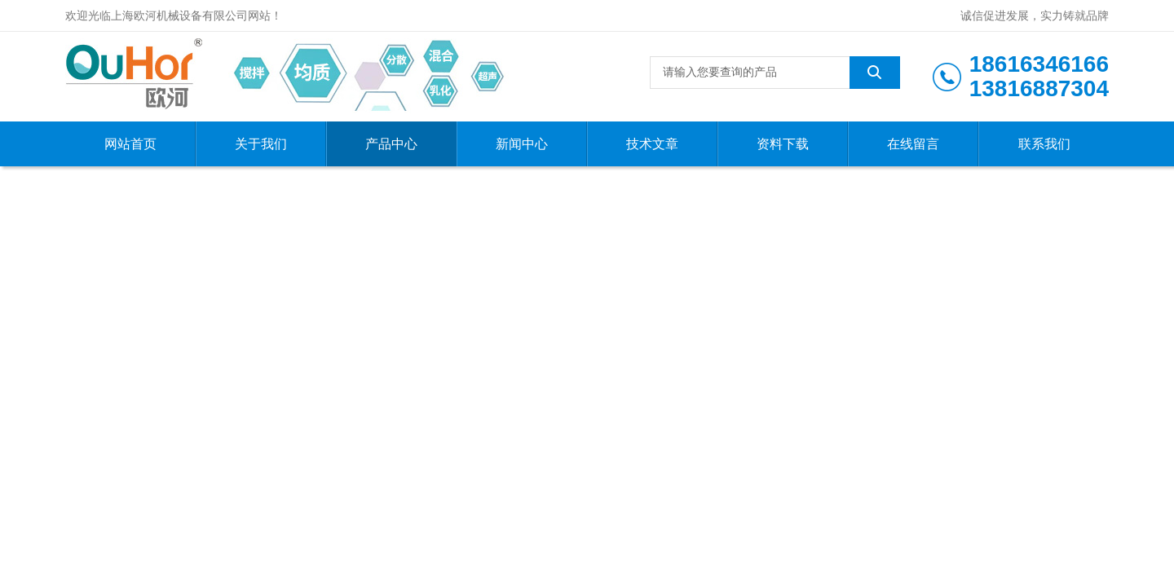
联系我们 (1044, 144)
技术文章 (652, 144)
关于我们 (261, 144)
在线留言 (913, 144)
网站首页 (130, 144)
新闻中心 (522, 144)
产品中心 (391, 144)
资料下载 (783, 144)
